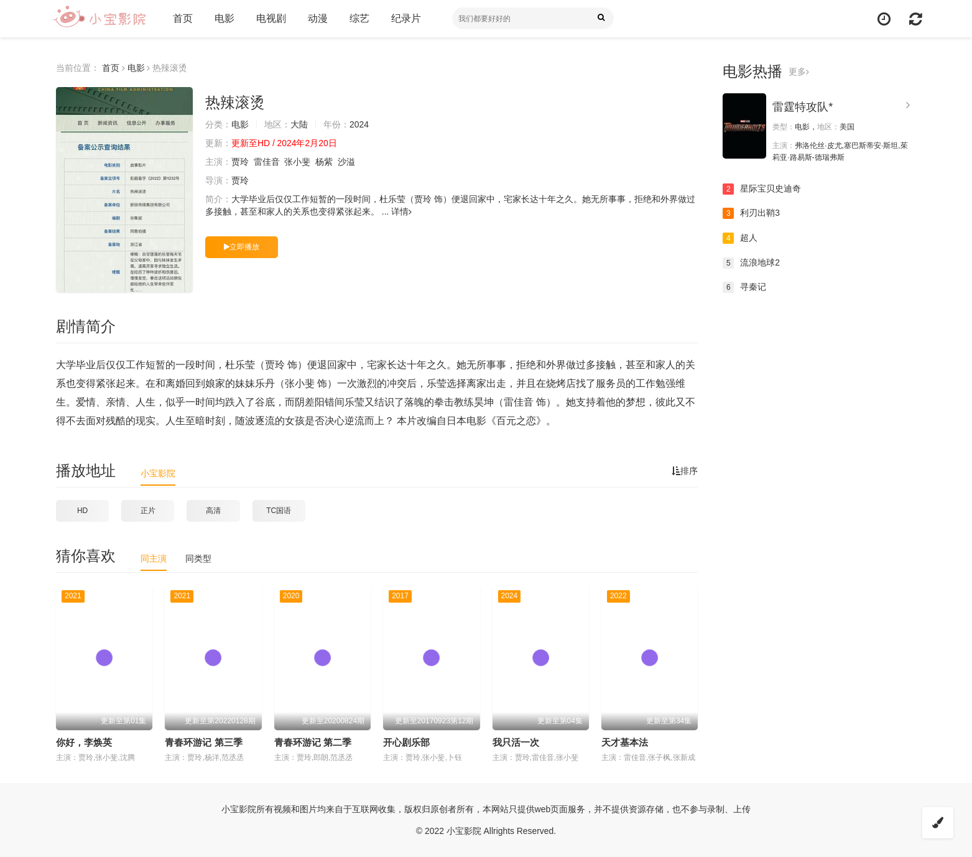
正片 (148, 510)
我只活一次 (516, 742)
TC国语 (278, 510)
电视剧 (270, 18)
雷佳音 (267, 162)
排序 (685, 471)
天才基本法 (624, 742)
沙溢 (346, 162)
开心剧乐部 (406, 742)
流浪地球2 (751, 263)
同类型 (198, 558)
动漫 (317, 18)
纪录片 (405, 18)
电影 (224, 18)
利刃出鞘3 (751, 213)
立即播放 (241, 247)
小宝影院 (158, 473)
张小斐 (298, 162)
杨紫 (324, 162)
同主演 (154, 558)
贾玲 (240, 162)
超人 (740, 238)
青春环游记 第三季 (203, 742)
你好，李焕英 (84, 742)
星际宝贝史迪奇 (762, 189)
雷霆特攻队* (802, 107)
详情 (401, 211)
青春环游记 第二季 (312, 742)
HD (82, 510)
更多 (799, 71)
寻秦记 (744, 287)
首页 (182, 18)
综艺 (359, 18)
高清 (213, 510)
